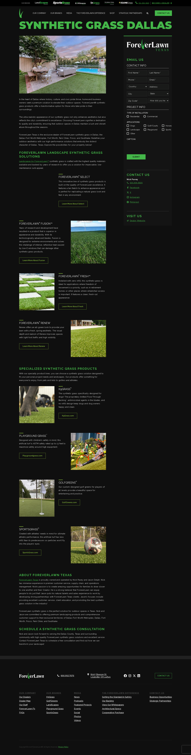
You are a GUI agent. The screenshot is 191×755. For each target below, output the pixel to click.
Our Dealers (25, 697)
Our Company (39, 13)
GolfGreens (52, 701)
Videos (77, 720)
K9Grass (50, 697)
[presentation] (146, 146)
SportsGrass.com (30, 553)
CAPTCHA (131, 139)
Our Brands (56, 13)
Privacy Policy (63, 747)
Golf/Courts (152, 126)
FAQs (21, 712)
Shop (112, 13)
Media (69, 13)
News (77, 697)
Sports (168, 130)
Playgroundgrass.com (32, 456)
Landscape (134, 130)
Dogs (132, 126)
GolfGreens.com (69, 502)
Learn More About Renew (34, 346)
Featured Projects (83, 705)
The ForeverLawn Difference (90, 13)
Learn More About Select (73, 204)
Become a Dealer (162, 3)
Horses (168, 126)
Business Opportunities (161, 697)
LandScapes (52, 705)
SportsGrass (52, 712)
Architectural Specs (111, 708)
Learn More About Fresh (72, 306)
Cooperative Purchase (113, 712)
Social (77, 712)
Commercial (152, 116)
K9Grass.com (68, 416)
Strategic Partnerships (130, 13)
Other (132, 134)
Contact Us (163, 13)
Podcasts (78, 701)
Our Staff (23, 705)
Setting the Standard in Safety (117, 697)
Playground (152, 130)
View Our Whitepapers (113, 705)
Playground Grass (55, 708)
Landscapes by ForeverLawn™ (34, 161)
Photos (77, 716)
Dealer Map (25, 701)
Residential (134, 116)
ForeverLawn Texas (28, 580)
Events (77, 708)
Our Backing (108, 701)
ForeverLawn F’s (27, 708)
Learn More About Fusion (34, 260)
